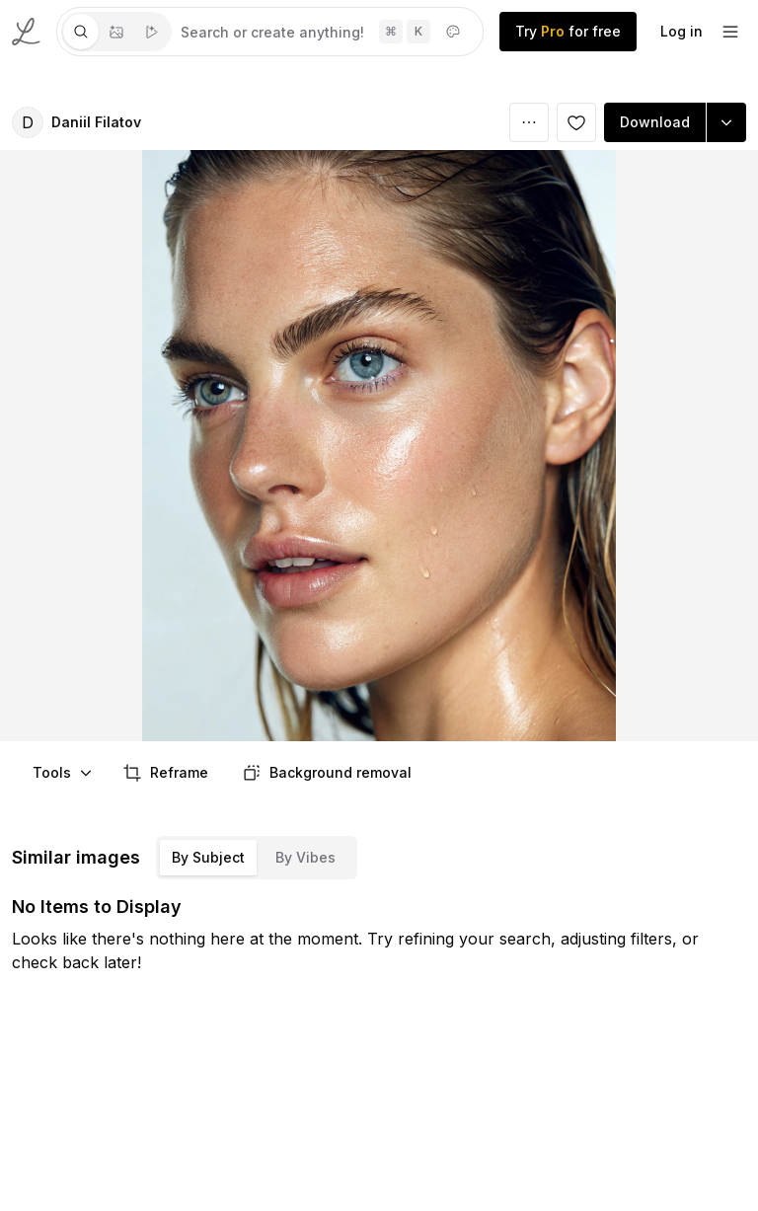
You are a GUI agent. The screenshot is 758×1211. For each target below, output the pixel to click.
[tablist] (116, 31)
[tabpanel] (327, 31)
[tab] (81, 31)
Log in (681, 31)
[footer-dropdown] (730, 31)
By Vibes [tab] (305, 857)
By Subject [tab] (208, 857)
